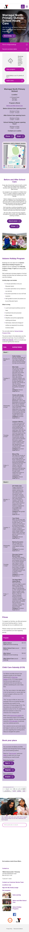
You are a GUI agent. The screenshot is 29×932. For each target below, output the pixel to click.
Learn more (10, 80)
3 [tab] (10, 815)
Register (8, 770)
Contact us (5, 868)
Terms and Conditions (18, 928)
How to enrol (12, 753)
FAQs (4, 755)
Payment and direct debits (9, 49)
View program (10, 69)
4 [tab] (12, 815)
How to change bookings (9, 44)
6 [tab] (15, 815)
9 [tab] (20, 815)
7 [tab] (17, 815)
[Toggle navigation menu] (27, 6)
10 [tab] (22, 815)
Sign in (22, 7)
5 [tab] (13, 815)
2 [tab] (8, 815)
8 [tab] (18, 815)
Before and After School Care (14, 105)
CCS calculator (13, 721)
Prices (13, 226)
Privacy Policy (9, 928)
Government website (16, 715)
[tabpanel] (14, 810)
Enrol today (8, 36)
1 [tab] (6, 815)
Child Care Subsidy (7, 340)
